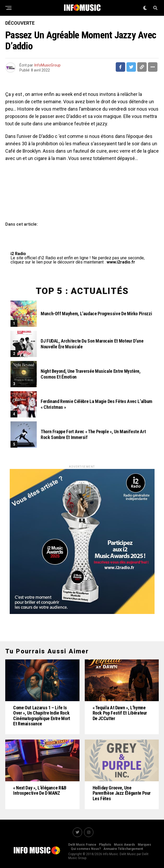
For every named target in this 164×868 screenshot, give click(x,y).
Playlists (105, 844)
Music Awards (124, 844)
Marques (144, 844)
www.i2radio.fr (121, 262)
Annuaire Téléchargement (123, 849)
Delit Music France (82, 844)
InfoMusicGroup (47, 65)
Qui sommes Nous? (86, 849)
